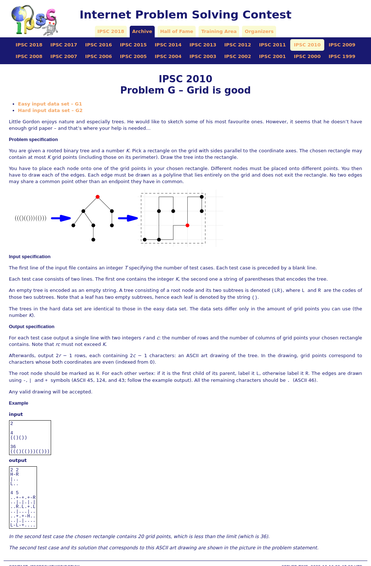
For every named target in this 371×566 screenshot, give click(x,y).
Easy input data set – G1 (50, 104)
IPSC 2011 (272, 44)
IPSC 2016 (98, 44)
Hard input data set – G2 (50, 110)
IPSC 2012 (237, 44)
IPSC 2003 (202, 56)
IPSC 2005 (133, 56)
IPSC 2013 (202, 44)
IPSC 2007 (63, 56)
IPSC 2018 (110, 31)
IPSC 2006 (98, 56)
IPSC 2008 (29, 56)
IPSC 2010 (307, 44)
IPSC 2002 (237, 56)
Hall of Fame (176, 31)
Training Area (219, 31)
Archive (142, 31)
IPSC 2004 (168, 56)
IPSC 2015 (133, 44)
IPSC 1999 (342, 56)
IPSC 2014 (168, 44)
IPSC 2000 (307, 56)
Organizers (259, 31)
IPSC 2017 (63, 44)
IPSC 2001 (272, 56)
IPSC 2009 (342, 44)
